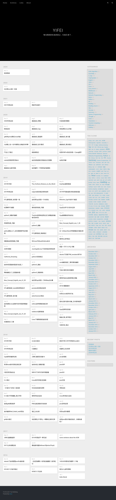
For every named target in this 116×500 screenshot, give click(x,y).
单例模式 (99, 201)
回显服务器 (101, 204)
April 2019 (91, 297)
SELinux (93, 158)
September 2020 (93, 264)
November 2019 (93, 282)
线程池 (103, 227)
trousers (109, 186)
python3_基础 (36, 264)
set (100, 184)
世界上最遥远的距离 (98, 193)
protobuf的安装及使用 (39, 288)
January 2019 (92, 301)
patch (98, 180)
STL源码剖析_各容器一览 (12, 199)
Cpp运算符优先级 (65, 309)
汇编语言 (103, 221)
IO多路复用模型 (64, 121)
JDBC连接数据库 (9, 437)
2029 (5, 67)
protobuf (90, 182)
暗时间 (94, 219)
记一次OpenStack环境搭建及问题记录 (71, 231)
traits (105, 186)
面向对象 (100, 236)
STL (105, 158)
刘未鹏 (107, 199)
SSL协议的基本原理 (38, 388)
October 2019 (92, 284)
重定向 (90, 236)
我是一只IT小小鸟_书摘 (66, 247)
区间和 (94, 201)
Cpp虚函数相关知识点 (66, 215)
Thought (91, 116)
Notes (90, 97)
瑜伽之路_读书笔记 (65, 317)
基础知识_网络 (36, 121)
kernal (105, 173)
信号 (96, 197)
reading (91, 127)
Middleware (92, 91)
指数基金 (96, 214)
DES (93, 147)
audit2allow (98, 164)
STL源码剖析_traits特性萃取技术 (14, 288)
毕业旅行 (95, 221)
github (97, 173)
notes (109, 178)
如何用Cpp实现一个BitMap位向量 (42, 280)
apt (94, 164)
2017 (5, 431)
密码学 (108, 206)
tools (99, 187)
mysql (102, 178)
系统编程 (91, 227)
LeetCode (104, 151)
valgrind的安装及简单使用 (40, 192)
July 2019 (91, 290)
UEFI (108, 162)
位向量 (90, 197)
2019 (5, 178)
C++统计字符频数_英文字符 (12, 396)
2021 (5, 99)
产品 (100, 195)
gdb (92, 173)
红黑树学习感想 (9, 207)
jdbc (102, 173)
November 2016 (93, 327)
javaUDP (62, 364)
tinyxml (95, 186)
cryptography (92, 169)
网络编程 (91, 230)
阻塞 (96, 236)
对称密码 (97, 208)
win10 (108, 191)
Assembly (91, 73)
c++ (96, 167)
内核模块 (103, 199)
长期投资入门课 (9, 322)
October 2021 (92, 258)
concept (100, 167)
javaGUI (61, 372)
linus (90, 175)
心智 (100, 210)
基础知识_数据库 (37, 137)
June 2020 (92, 271)
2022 (5, 83)
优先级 (107, 195)
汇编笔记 (34, 349)
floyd (105, 171)
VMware (91, 164)
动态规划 (91, 201)
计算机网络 (104, 232)
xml (89, 193)
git (94, 173)
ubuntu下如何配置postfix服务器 (14, 461)
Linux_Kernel (92, 88)
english (98, 171)
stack (103, 184)
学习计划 (95, 206)
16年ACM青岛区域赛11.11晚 (68, 461)
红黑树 (95, 227)
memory (98, 178)
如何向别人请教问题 (38, 364)
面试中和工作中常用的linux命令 (69, 341)
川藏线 (101, 208)
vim (93, 191)
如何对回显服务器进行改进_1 (13, 264)
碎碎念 (104, 223)
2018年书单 (8, 341)
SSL (102, 158)
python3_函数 (36, 225)
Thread (90, 162)
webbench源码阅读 (38, 311)
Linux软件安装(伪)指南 (39, 380)
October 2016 (92, 329)
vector (90, 191)
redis (109, 182)
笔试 (103, 225)
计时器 (90, 232)
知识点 (100, 223)
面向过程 (105, 236)
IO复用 (97, 149)
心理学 (103, 210)
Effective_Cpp (100, 147)
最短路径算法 (100, 219)
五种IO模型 (7, 249)
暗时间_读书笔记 (64, 239)
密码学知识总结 (37, 396)
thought (107, 184)
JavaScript (91, 151)
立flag (97, 225)
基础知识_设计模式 (38, 144)
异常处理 (93, 210)
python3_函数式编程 (10, 215)
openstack (91, 180)
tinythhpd (91, 186)
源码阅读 (108, 221)
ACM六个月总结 (37, 471)
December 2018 (93, 303)
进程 (106, 234)
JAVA (90, 82)
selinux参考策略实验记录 (40, 304)
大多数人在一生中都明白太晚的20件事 (16, 144)
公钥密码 (103, 197)
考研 (98, 229)
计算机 (93, 232)
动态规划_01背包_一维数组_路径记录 (43, 419)
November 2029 (93, 251)
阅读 (93, 236)
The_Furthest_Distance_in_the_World (43, 184)
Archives (13, 3)
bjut (93, 167)
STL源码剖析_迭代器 (10, 296)
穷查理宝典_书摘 (9, 223)
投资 (106, 212)
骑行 (93, 238)
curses (97, 169)
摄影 (98, 217)
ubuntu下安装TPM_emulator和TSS (70, 254)
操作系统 (102, 217)
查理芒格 (91, 221)
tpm (102, 186)
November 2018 (93, 305)
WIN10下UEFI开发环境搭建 (40, 372)
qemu (94, 182)
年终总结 (106, 208)
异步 (97, 210)
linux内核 (98, 175)
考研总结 (62, 388)
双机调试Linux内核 (65, 129)
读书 (94, 234)
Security (91, 110)
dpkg (108, 169)
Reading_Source (93, 106)
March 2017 (92, 320)
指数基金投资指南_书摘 (11, 241)
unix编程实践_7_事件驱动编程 (68, 262)
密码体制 (103, 206)
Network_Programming (95, 95)
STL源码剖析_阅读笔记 (39, 233)
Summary (91, 112)
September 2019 (93, 286)
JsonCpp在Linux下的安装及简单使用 (43, 249)
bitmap (90, 167)
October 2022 (92, 254)
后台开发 (96, 204)
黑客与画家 (97, 238)
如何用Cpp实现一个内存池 (40, 199)
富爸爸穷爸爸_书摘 (38, 207)
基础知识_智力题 (64, 137)
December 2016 (93, 324)
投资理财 (91, 215)
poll (106, 180)
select (93, 184)
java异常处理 (63, 404)
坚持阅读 (7, 73)
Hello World (63, 477)
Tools (90, 118)
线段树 (99, 227)
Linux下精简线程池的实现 (40, 319)
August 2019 (92, 288)
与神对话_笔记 (64, 325)
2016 (5, 455)
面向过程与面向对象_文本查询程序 (70, 301)
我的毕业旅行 (36, 105)
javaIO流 (62, 380)
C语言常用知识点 (9, 372)
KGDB (100, 151)
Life (90, 84)
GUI (92, 149)
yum (92, 193)
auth (103, 164)
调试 (103, 234)
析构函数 (106, 219)
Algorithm (98, 142)
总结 (93, 212)
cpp (104, 167)
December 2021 (93, 256)
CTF (92, 145)
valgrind (106, 189)
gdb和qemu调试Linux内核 (12, 137)
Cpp (90, 147)
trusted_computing (93, 189)
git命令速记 (7, 419)
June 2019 (92, 292)
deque (101, 169)
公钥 (99, 197)
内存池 (107, 197)
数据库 (107, 217)
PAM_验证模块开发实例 (39, 404)
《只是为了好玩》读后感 (12, 388)
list (102, 175)
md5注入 (94, 178)
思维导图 (108, 210)
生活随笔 (96, 223)
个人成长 (106, 193)
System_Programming (95, 114)
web (99, 191)
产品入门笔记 (8, 152)
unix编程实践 (101, 189)
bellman (106, 164)
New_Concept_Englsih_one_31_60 (15, 314)
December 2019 (93, 279)
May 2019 (91, 294)
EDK (96, 147)
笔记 (100, 225)
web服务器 (103, 191)
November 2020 (93, 262)
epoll (102, 171)
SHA (97, 158)
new (106, 178)
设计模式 (91, 234)
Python (90, 99)
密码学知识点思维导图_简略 (68, 278)
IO (94, 149)
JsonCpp (96, 151)
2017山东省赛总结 (10, 445)
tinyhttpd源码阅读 (65, 184)
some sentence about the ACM (69, 437)
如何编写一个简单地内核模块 (41, 168)
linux (93, 176)
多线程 (106, 204)
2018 (5, 334)
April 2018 (91, 309)
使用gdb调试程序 (9, 404)
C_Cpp (90, 76)
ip (99, 173)
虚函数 (101, 229)
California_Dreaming (10, 257)
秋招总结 (7, 129)
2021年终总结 (8, 105)
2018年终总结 (8, 349)
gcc (89, 173)
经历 (106, 227)
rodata (90, 184)
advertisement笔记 (38, 296)
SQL (90, 108)
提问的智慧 (91, 217)
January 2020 (92, 277)
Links (21, 3)
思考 (90, 212)
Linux (90, 86)
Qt (89, 101)
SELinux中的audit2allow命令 (41, 241)
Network (91, 93)
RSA (89, 158)
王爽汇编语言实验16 (38, 357)
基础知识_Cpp (36, 129)
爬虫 (90, 223)
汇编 (99, 221)
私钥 (108, 223)
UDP (105, 162)
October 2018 (92, 307)
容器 (99, 206)
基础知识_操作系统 (10, 168)
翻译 (95, 229)
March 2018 (92, 312)
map (90, 178)
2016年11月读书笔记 (10, 469)
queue (98, 182)
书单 (90, 195)
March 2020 (92, 275)
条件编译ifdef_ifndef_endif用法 (14, 411)
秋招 (90, 225)
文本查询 (91, 219)
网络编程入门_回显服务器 (12, 272)
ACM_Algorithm (93, 71)
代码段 (103, 195)
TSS (110, 160)
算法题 (109, 225)
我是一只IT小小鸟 (100, 212)
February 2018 (93, 314)
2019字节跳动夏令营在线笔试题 (69, 192)
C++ (90, 145)
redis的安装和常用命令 (11, 160)
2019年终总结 (8, 192)
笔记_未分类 (36, 411)
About (29, 3)
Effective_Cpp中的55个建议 (68, 199)
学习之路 (91, 206)
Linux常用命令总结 (65, 396)
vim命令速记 (36, 341)
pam (95, 180)
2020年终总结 (8, 121)
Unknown (91, 125)
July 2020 (91, 269)
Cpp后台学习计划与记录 (67, 207)
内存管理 (95, 199)
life (108, 173)
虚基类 (105, 229)
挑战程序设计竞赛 (103, 215)
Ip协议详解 (62, 160)
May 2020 (91, 273)
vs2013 (96, 191)
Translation (92, 121)
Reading (91, 103)
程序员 (93, 225)
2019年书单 (8, 184)
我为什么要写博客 (65, 469)
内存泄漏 (91, 199)
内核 (99, 199)
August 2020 (92, 267)
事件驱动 (97, 195)
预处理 (90, 238)
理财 (92, 223)
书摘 (93, 195)
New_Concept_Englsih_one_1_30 (69, 223)
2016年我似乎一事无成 (39, 437)
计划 (109, 229)
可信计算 (91, 204)
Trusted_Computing (94, 123)
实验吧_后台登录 (64, 349)
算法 (106, 225)
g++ (108, 171)
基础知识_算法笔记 (65, 144)
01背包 (90, 140)
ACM (103, 140)
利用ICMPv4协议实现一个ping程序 (70, 152)
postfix (109, 180)
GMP (90, 149)
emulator (94, 171)
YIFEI (58, 30)
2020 (5, 115)
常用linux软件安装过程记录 (12, 364)
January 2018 (92, 316)
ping (101, 180)
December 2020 (93, 260)
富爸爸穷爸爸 (92, 208)
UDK (103, 162)
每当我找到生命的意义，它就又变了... (57, 35)
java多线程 (62, 357)
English (91, 80)
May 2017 (91, 318)
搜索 (95, 217)
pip (103, 180)
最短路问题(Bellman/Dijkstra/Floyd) (43, 445)
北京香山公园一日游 (10, 89)
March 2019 (92, 299)
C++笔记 (6, 380)
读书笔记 (99, 234)
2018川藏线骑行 (64, 286)
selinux (97, 184)
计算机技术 (98, 232)
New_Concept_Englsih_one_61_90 (15, 280)
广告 (90, 210)
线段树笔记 (35, 152)
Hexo (11, 494)
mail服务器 (105, 175)
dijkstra (105, 169)
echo (90, 171)
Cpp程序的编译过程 (10, 357)
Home (5, 3)
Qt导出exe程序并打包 (66, 293)
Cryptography (92, 78)
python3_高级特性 (37, 272)
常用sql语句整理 (64, 411)
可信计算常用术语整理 (66, 270)
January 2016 (92, 331)
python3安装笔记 (37, 257)
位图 (93, 197)
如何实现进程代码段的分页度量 (42, 160)
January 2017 (92, 322)
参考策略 (104, 201)
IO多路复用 (102, 149)
